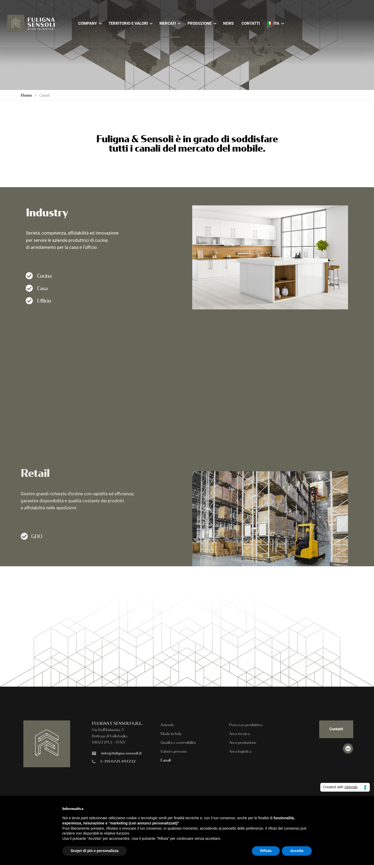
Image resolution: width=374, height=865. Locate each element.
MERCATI (167, 23)
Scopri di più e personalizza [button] (94, 851)
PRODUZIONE (199, 23)
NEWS (228, 23)
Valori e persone (174, 751)
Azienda (167, 725)
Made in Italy (171, 733)
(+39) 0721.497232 (118, 761)
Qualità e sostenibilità (178, 742)
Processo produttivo (246, 725)
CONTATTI (251, 23)
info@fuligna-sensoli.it (121, 753)
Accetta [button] (296, 851)
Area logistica (240, 751)
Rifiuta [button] (266, 851)
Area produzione (242, 742)
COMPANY (87, 23)
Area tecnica (239, 733)
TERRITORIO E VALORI (128, 23)
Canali (166, 760)
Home (26, 95)
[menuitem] (273, 23)
